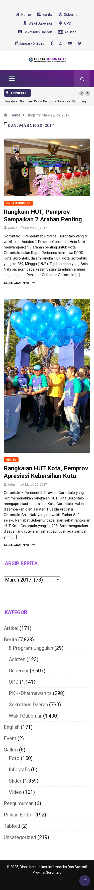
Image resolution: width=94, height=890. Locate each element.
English (12, 727)
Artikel (11, 628)
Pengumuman (19, 803)
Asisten (17, 659)
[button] (81, 93)
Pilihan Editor (18, 815)
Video (15, 792)
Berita (11, 459)
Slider (15, 781)
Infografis (19, 770)
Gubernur (19, 671)
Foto (14, 758)
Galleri (11, 750)
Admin (12, 228)
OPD (14, 682)
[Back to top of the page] (85, 880)
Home (15, 115)
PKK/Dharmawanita (30, 693)
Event (10, 738)
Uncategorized (18, 203)
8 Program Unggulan (31, 648)
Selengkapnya (19, 283)
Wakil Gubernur (25, 716)
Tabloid (12, 826)
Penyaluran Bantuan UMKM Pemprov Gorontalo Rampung (45, 101)
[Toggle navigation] (12, 78)
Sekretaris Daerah (28, 705)
